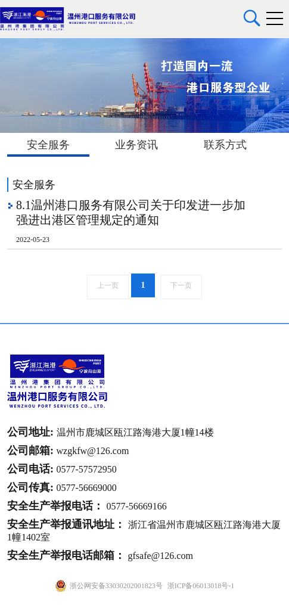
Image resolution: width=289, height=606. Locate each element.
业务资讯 (136, 145)
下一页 (181, 285)
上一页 (108, 285)
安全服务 (48, 145)
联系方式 (225, 145)
